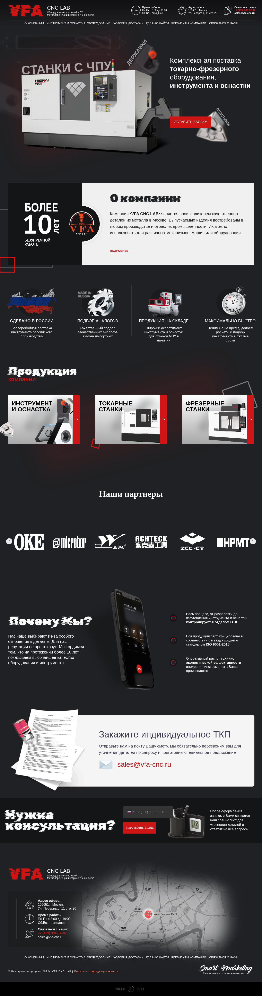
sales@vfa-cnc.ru (244, 13)
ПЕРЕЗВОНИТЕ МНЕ (140, 827)
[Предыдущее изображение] (9, 541)
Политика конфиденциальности (96, 971)
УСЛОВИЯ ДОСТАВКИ (128, 23)
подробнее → (121, 250)
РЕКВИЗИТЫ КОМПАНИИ (188, 23)
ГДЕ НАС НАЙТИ (157, 23)
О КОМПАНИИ (34, 23)
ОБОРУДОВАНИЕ (99, 23)
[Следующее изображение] (253, 541)
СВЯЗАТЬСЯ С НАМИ (223, 23)
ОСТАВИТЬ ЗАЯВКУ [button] (190, 122)
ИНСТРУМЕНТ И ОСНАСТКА (65, 23)
